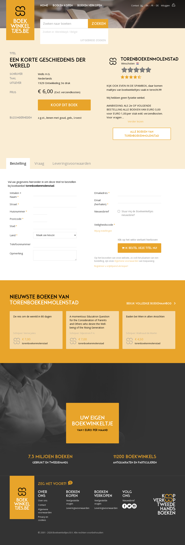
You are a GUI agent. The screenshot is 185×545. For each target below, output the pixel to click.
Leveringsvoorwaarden (73, 508)
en (147, 5)
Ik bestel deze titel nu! (139, 248)
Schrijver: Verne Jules (24, 333)
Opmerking (16, 253)
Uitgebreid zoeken (93, 40)
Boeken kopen (63, 5)
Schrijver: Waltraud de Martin (141, 333)
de (157, 5)
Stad (12, 226)
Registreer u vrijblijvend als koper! (111, 266)
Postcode (15, 219)
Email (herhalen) (100, 202)
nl (141, 5)
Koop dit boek (64, 105)
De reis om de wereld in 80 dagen (32, 316)
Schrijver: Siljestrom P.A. (82, 333)
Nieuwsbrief (101, 211)
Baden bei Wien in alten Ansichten (145, 316)
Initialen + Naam (15, 195)
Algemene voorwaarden (126, 260)
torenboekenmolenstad (142, 59)
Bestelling (18, 163)
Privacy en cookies (43, 518)
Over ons (42, 500)
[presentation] (144, 228)
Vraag (39, 163)
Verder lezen (135, 121)
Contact (135, 5)
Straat (13, 204)
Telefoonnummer (20, 244)
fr (152, 5)
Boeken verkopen (89, 5)
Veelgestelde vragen (72, 502)
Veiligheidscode (103, 224)
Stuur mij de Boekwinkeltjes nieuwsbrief (135, 213)
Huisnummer (17, 211)
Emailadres (101, 193)
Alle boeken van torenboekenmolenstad (142, 133)
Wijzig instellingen (103, 230)
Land (13, 235)
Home (44, 5)
